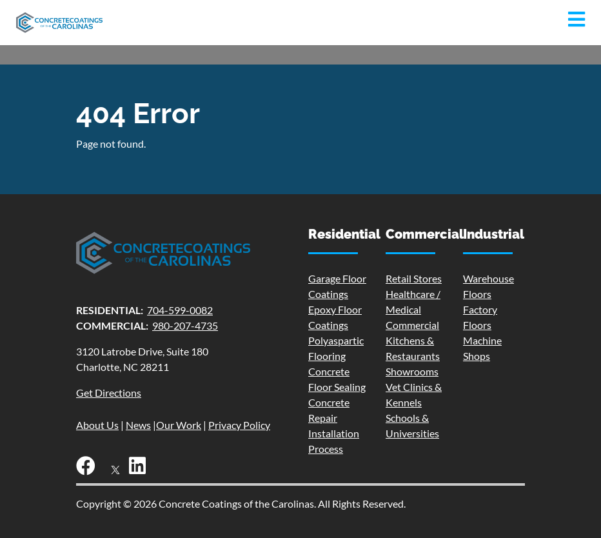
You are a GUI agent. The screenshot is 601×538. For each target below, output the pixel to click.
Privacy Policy (239, 425)
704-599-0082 (180, 310)
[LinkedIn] (140, 469)
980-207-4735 (185, 325)
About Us (97, 425)
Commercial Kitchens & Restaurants (413, 340)
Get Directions (108, 392)
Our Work (178, 425)
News (138, 425)
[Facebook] (89, 469)
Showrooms (412, 371)
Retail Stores (414, 278)
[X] (115, 469)
